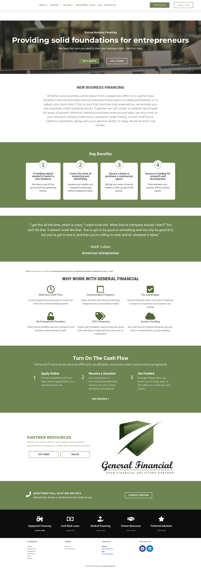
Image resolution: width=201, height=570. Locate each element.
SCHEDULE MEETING (138, 495)
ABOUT (43, 5)
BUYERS (56, 5)
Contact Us (110, 5)
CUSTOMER (43, 454)
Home (29, 546)
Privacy (68, 546)
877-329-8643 (107, 554)
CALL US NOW (117, 61)
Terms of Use (70, 549)
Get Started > (100, 398)
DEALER (75, 454)
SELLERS (68, 5)
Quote (29, 558)
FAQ (99, 5)
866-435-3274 (107, 549)
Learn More (40, 530)
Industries (82, 5)
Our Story (31, 554)
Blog (92, 5)
